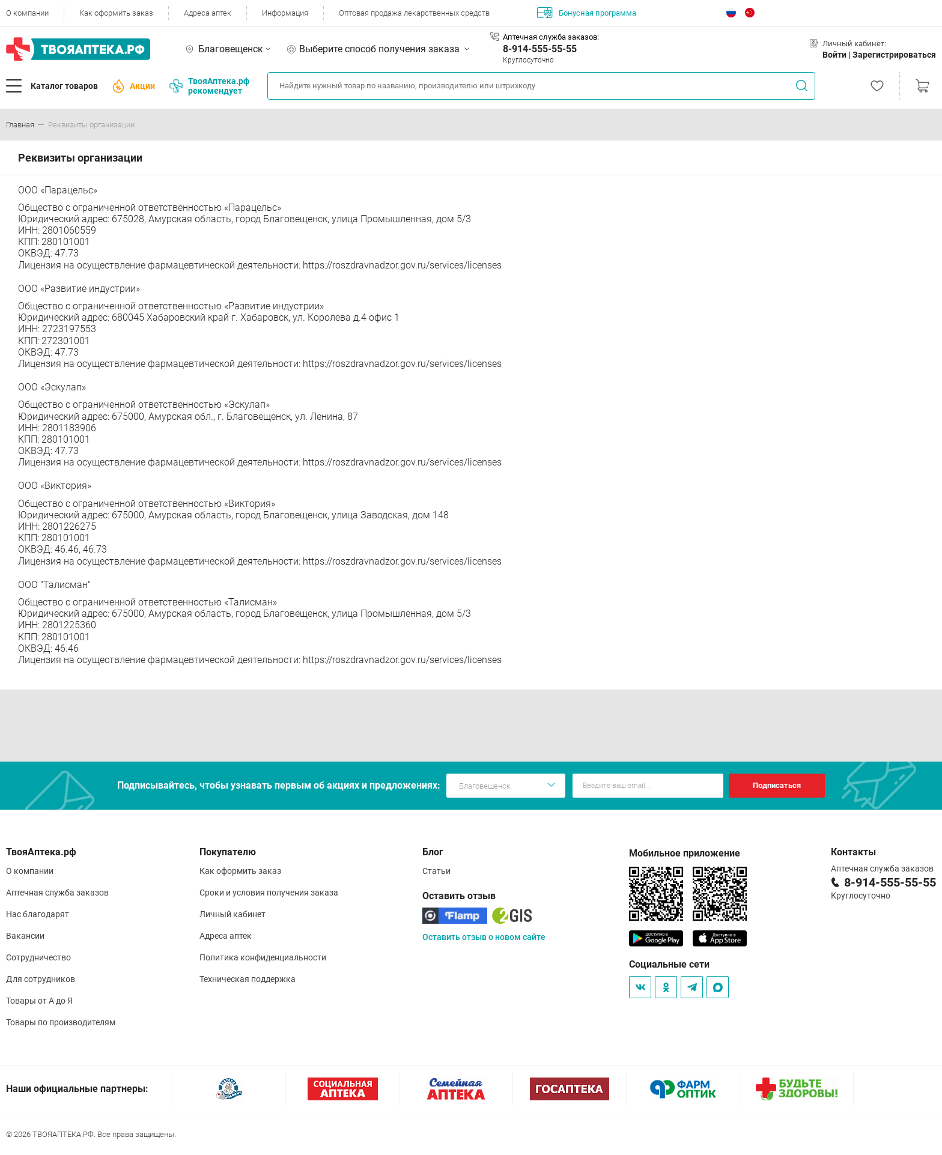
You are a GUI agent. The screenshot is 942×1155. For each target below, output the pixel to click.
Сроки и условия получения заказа (268, 892)
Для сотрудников (40, 979)
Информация (285, 12)
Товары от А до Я (39, 1000)
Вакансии (25, 936)
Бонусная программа (586, 12)
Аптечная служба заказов (57, 892)
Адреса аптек (207, 12)
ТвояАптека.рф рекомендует (209, 85)
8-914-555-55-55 (540, 49)
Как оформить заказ (116, 12)
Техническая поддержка (247, 979)
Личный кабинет (232, 914)
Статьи (436, 871)
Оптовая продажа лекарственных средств (414, 12)
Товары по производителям (60, 1022)
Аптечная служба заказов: (551, 36)
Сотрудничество (38, 957)
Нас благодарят (37, 914)
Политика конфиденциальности (262, 957)
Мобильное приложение (684, 853)
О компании (27, 12)
